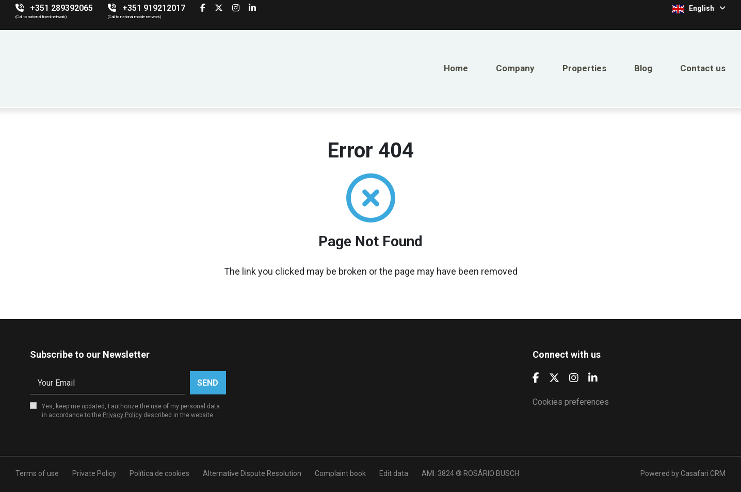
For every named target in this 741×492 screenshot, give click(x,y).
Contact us (703, 68)
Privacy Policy (122, 415)
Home (456, 68)
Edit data (393, 473)
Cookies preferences (571, 402)
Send (207, 383)
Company (515, 68)
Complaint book (340, 473)
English (699, 8)
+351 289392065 (61, 8)
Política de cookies (159, 473)
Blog (643, 68)
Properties (584, 68)
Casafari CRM (703, 473)
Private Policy (94, 473)
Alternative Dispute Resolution (252, 473)
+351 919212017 (153, 8)
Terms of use (37, 473)
